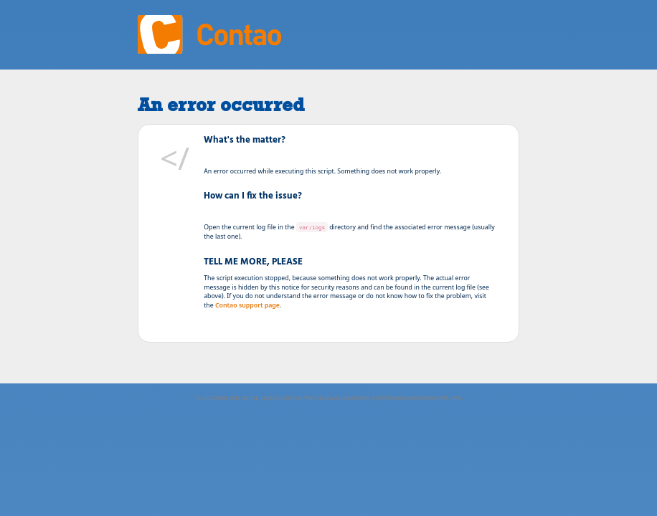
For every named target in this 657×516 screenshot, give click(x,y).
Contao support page (247, 305)
